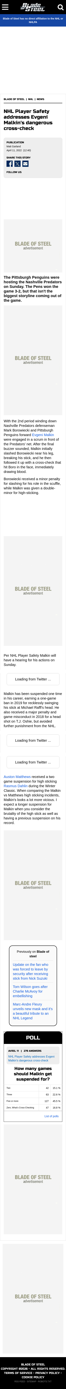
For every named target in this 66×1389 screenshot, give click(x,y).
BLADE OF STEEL (14, 99)
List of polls (52, 1116)
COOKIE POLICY (33, 1377)
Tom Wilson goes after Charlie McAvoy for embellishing (30, 991)
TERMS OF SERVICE (18, 1373)
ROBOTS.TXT (45, 1381)
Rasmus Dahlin (16, 786)
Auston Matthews (17, 777)
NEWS (40, 99)
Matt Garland (14, 146)
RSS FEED (19, 1381)
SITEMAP (31, 1381)
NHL (30, 99)
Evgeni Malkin (43, 435)
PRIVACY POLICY (47, 1373)
